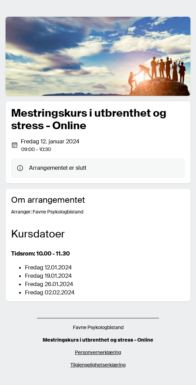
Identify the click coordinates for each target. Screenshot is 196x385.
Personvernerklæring (98, 352)
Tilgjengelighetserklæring (98, 365)
